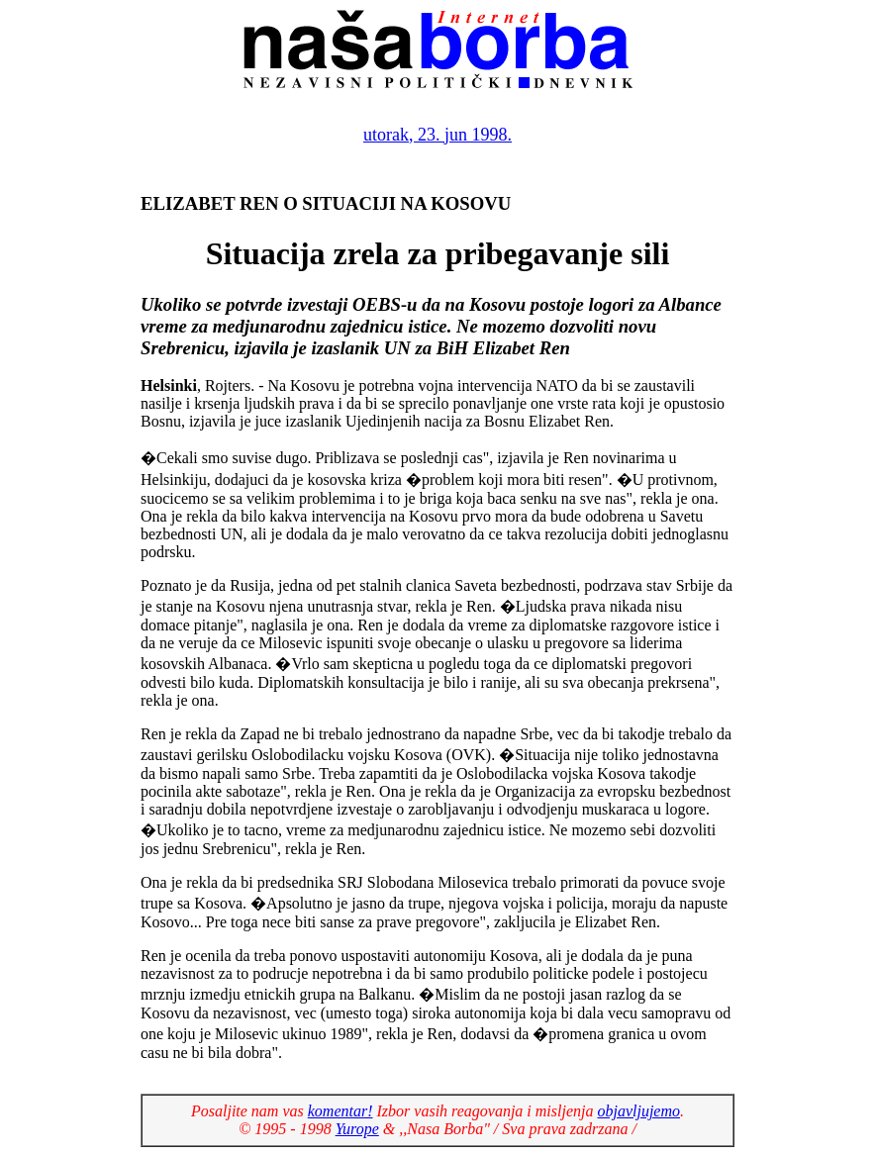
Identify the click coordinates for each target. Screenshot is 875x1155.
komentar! (340, 1111)
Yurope (357, 1128)
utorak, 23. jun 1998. (437, 134)
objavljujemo (638, 1111)
